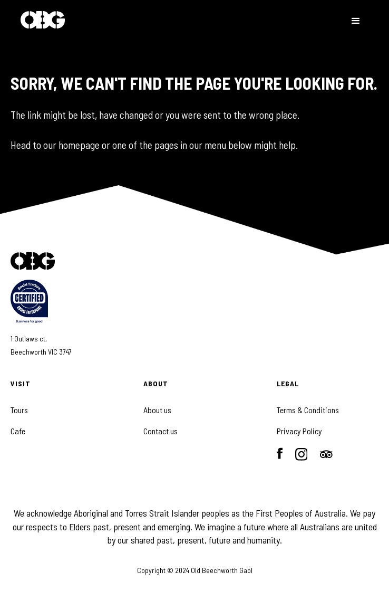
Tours (19, 410)
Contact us (160, 431)
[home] (43, 21)
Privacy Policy (299, 431)
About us (157, 410)
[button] (355, 21)
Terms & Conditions (308, 410)
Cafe (18, 431)
